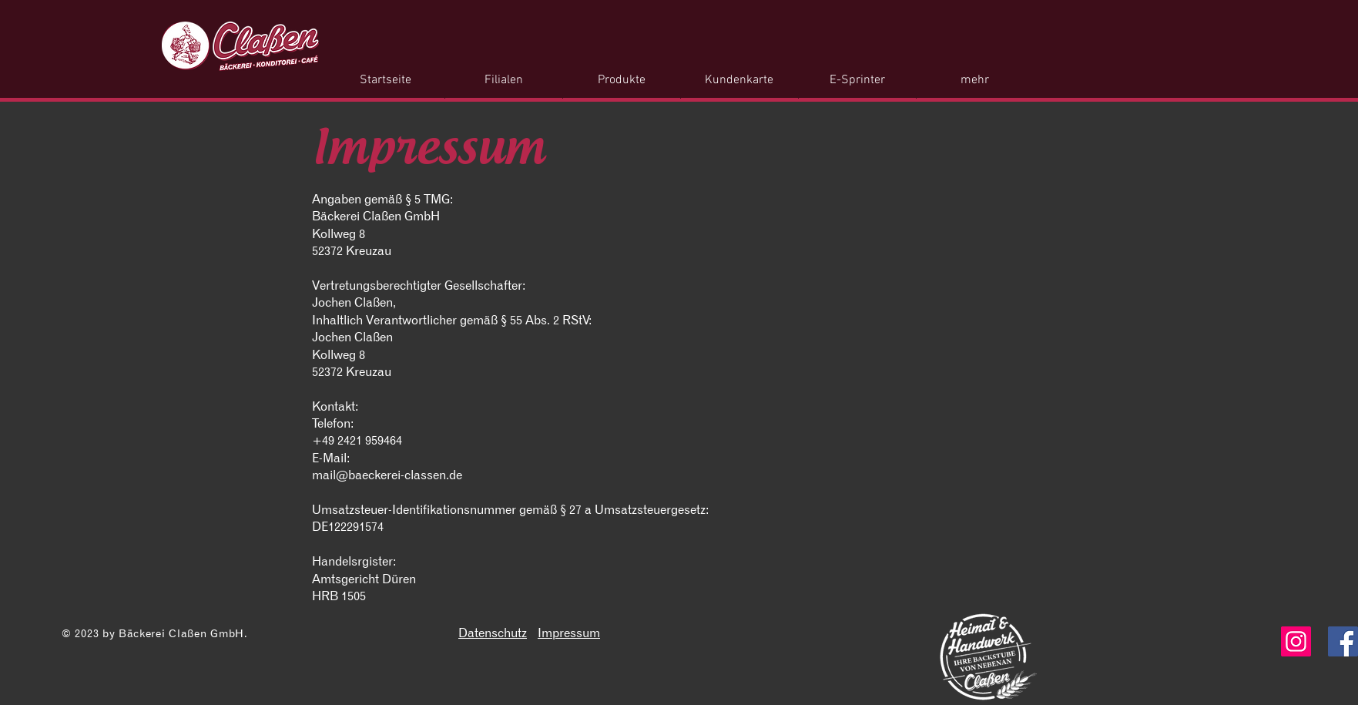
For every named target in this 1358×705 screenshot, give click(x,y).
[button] (621, 80)
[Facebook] (1343, 641)
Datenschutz (492, 632)
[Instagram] (1296, 641)
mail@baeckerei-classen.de (387, 474)
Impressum (569, 632)
